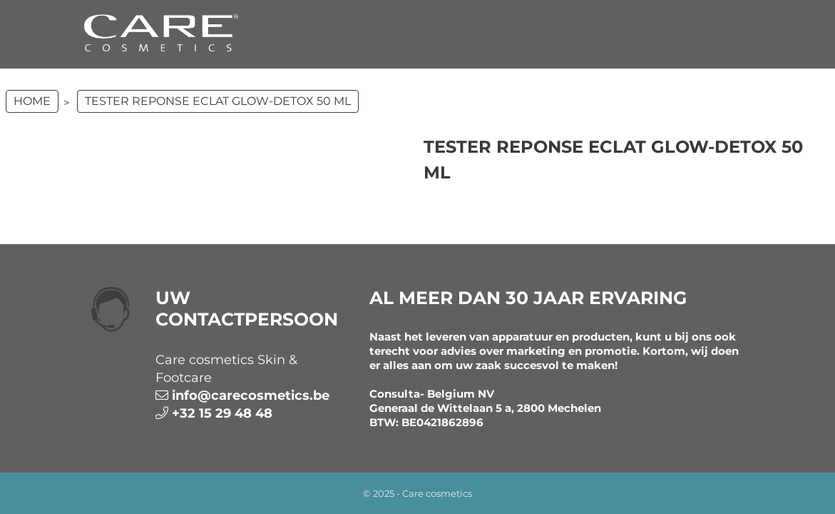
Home (32, 101)
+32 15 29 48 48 (222, 413)
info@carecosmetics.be (250, 395)
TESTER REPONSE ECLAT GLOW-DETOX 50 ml (218, 101)
